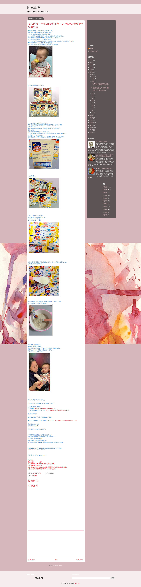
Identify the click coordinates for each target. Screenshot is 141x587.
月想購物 (105, 209)
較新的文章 (32, 559)
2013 (91, 127)
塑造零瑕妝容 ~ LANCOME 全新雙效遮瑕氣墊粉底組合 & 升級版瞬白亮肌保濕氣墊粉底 (100, 89)
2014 (91, 125)
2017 (91, 118)
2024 (91, 62)
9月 (93, 93)
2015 (91, 122)
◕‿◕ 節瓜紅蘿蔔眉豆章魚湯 (104, 168)
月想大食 (105, 192)
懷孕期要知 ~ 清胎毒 (101, 141)
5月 (93, 103)
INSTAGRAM (31, 450)
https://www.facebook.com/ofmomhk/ (45, 408)
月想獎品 (105, 215)
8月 (93, 95)
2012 (91, 130)
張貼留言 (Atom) (57, 565)
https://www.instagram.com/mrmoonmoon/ (65, 420)
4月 (93, 105)
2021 (91, 69)
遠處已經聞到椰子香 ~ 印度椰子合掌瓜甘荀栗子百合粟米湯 (105, 155)
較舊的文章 (80, 559)
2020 (91, 72)
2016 (91, 120)
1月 (93, 112)
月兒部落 (34, 7)
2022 (91, 67)
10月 (93, 81)
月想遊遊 (105, 203)
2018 (91, 115)
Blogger (77, 583)
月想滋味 (105, 195)
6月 (93, 100)
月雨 (91, 48)
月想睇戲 (105, 212)
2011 (91, 132)
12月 (93, 76)
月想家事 (105, 198)
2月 (93, 110)
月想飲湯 (105, 206)
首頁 (55, 559)
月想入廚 (105, 201)
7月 (93, 98)
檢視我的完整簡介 (93, 51)
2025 (91, 60)
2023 (91, 64)
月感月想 (105, 189)
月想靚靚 (34, 475)
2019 (91, 74)
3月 (93, 107)
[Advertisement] (56, 544)
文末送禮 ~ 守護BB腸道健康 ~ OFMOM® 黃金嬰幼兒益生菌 (100, 84)
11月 (93, 79)
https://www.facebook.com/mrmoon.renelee (57, 410)
